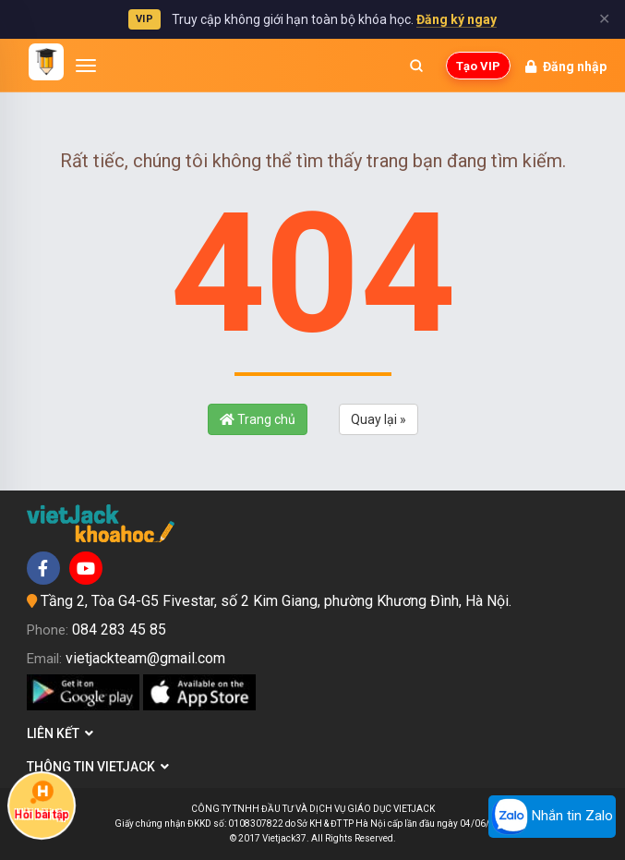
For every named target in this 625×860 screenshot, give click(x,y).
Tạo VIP (478, 66)
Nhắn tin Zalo (552, 816)
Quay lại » (378, 419)
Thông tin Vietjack (98, 766)
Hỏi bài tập (41, 800)
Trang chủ (257, 419)
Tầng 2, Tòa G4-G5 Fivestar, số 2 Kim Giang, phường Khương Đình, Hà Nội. (276, 601)
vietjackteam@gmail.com (145, 658)
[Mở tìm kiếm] (416, 65)
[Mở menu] (85, 65)
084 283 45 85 (119, 629)
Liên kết (60, 733)
